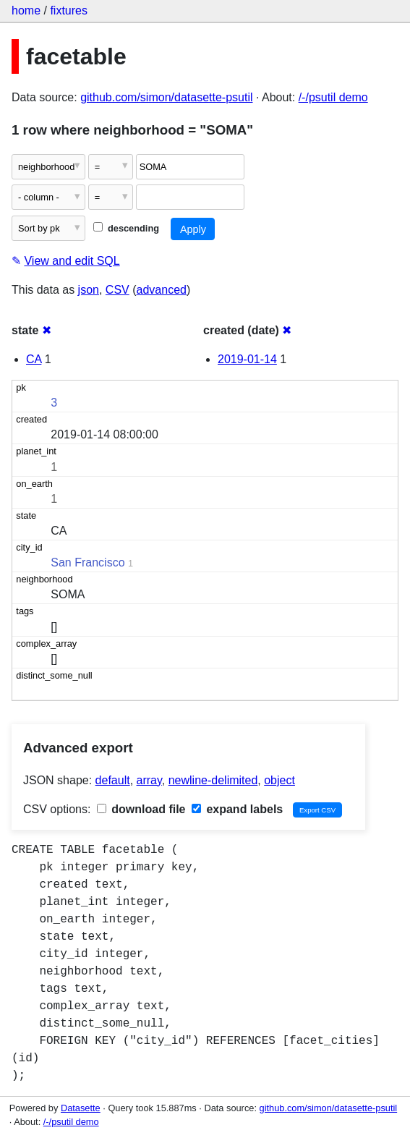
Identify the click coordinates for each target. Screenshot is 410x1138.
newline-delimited (213, 780)
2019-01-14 (247, 359)
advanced (162, 290)
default (112, 780)
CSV (117, 290)
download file (141, 809)
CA (33, 359)
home (26, 10)
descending (126, 228)
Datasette (81, 1108)
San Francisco (87, 562)
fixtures (68, 10)
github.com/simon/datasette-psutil (166, 97)
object (279, 780)
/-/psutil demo (333, 97)
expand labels (237, 809)
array (149, 780)
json (88, 290)
